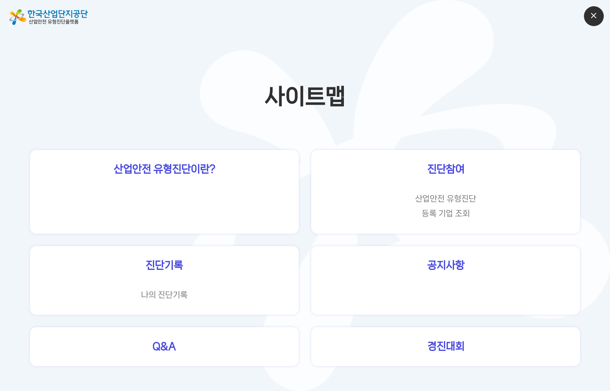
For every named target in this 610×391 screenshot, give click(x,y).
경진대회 (446, 346)
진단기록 (164, 265)
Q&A (164, 346)
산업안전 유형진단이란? (164, 169)
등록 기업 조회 (446, 213)
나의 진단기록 (164, 295)
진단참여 (446, 169)
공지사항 (446, 265)
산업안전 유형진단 (445, 198)
